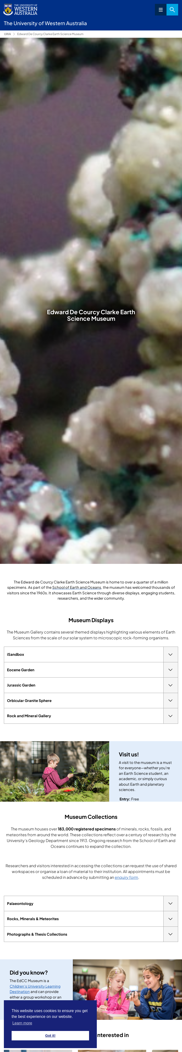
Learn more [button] (22, 1023)
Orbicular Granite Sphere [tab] (92, 700)
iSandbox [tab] (92, 654)
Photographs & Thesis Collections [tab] (92, 934)
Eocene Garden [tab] (92, 670)
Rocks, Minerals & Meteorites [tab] (92, 918)
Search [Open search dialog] (172, 9)
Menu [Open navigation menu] (161, 9)
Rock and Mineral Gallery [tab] (92, 716)
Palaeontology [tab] (92, 903)
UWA (7, 34)
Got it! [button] (50, 1035)
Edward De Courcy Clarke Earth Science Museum (50, 34)
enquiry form (126, 877)
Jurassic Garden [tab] (92, 685)
